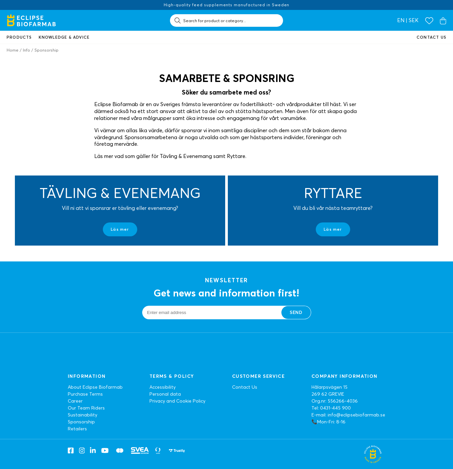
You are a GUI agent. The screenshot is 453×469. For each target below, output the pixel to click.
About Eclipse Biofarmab (95, 387)
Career (75, 401)
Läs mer (120, 229)
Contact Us (244, 387)
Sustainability (82, 415)
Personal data (165, 394)
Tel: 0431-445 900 (331, 408)
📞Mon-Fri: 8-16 (328, 422)
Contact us (431, 37)
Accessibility (162, 387)
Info (26, 50)
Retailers (77, 429)
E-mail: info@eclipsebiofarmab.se (348, 415)
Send (296, 312)
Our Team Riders (86, 408)
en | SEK (408, 20)
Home (13, 50)
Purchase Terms (85, 394)
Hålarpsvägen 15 (329, 387)
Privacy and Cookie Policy (177, 401)
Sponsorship (81, 422)
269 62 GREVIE (327, 394)
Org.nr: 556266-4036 (334, 401)
